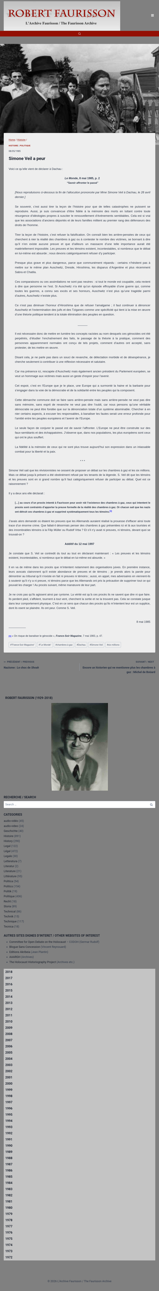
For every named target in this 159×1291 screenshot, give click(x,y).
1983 (8, 1189)
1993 (8, 1127)
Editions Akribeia (19, 952)
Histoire (13, 145)
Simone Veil (96, 645)
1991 (8, 1139)
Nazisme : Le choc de (40, 664)
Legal (7, 846)
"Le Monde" (45, 645)
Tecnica (8, 926)
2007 (8, 1040)
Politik (7, 891)
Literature (10, 871)
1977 (8, 1226)
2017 (8, 978)
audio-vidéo (11, 820)
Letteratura (10, 861)
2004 (8, 1059)
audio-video (11, 826)
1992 (8, 1133)
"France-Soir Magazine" (22, 645)
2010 (8, 1021)
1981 (8, 1201)
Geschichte (11, 831)
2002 (8, 1071)
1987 (8, 1164)
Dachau (81, 645)
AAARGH (14, 957)
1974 (8, 1245)
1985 (8, 1177)
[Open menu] (152, 15)
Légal (7, 851)
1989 (8, 1152)
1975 (8, 1239)
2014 (8, 997)
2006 (8, 1046)
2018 (8, 972)
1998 (8, 1096)
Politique (25, 145)
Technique (10, 921)
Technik (8, 916)
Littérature (10, 876)
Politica (8, 881)
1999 (8, 1090)
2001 (8, 1077)
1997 (8, 1102)
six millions (113, 645)
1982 (8, 1195)
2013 (8, 1003)
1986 (8, 1170)
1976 (8, 1232)
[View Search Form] (79, 33)
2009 (8, 1028)
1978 (8, 1220)
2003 (8, 1065)
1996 (8, 1108)
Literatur (9, 866)
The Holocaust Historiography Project (33, 962)
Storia (7, 906)
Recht (7, 901)
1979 (8, 1214)
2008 (8, 1034)
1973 (8, 1251)
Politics (8, 886)
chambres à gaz (64, 645)
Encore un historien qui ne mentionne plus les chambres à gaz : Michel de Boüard (118, 667)
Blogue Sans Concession (24, 946)
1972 (8, 1257)
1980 (8, 1208)
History (8, 841)
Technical (10, 911)
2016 (8, 984)
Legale (8, 856)
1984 (8, 1183)
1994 (8, 1121)
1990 (8, 1145)
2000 (8, 1083)
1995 (8, 1114)
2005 (8, 1052)
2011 (8, 1015)
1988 (8, 1158)
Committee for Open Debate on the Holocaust (37, 941)
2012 (8, 1009)
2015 (8, 990)
